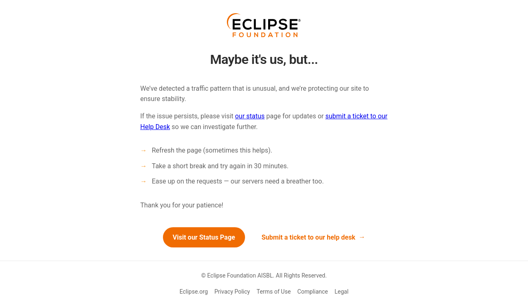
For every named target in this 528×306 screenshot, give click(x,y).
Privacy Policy (232, 291)
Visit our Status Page (204, 237)
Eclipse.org (193, 291)
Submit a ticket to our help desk (309, 237)
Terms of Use (274, 291)
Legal (342, 291)
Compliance (312, 291)
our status (250, 116)
